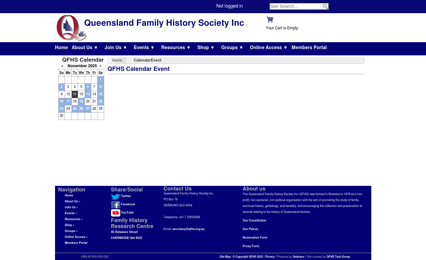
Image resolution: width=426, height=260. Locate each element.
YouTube (122, 212)
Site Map (225, 257)
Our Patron (250, 229)
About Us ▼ (85, 47)
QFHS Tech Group (338, 257)
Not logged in (229, 6)
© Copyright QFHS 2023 (248, 257)
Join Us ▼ (115, 47)
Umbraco (298, 257)
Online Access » (76, 237)
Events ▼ (144, 47)
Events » (71, 213)
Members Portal (309, 47)
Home (61, 47)
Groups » (71, 231)
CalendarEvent (147, 60)
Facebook (123, 204)
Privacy (270, 257)
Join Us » (71, 207)
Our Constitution (255, 220)
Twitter (121, 196)
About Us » (73, 201)
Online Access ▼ (269, 47)
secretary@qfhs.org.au (188, 229)
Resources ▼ (176, 47)
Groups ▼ (232, 47)
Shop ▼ (206, 47)
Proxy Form (251, 246)
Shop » (70, 225)
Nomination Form (255, 237)
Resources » (74, 219)
